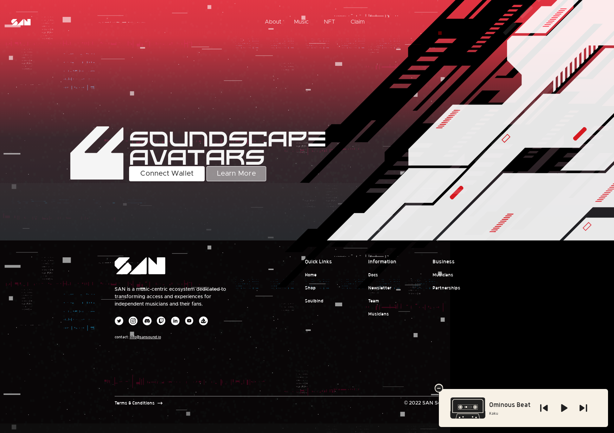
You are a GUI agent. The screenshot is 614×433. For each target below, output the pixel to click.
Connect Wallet (166, 173)
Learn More (236, 173)
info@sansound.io (145, 337)
